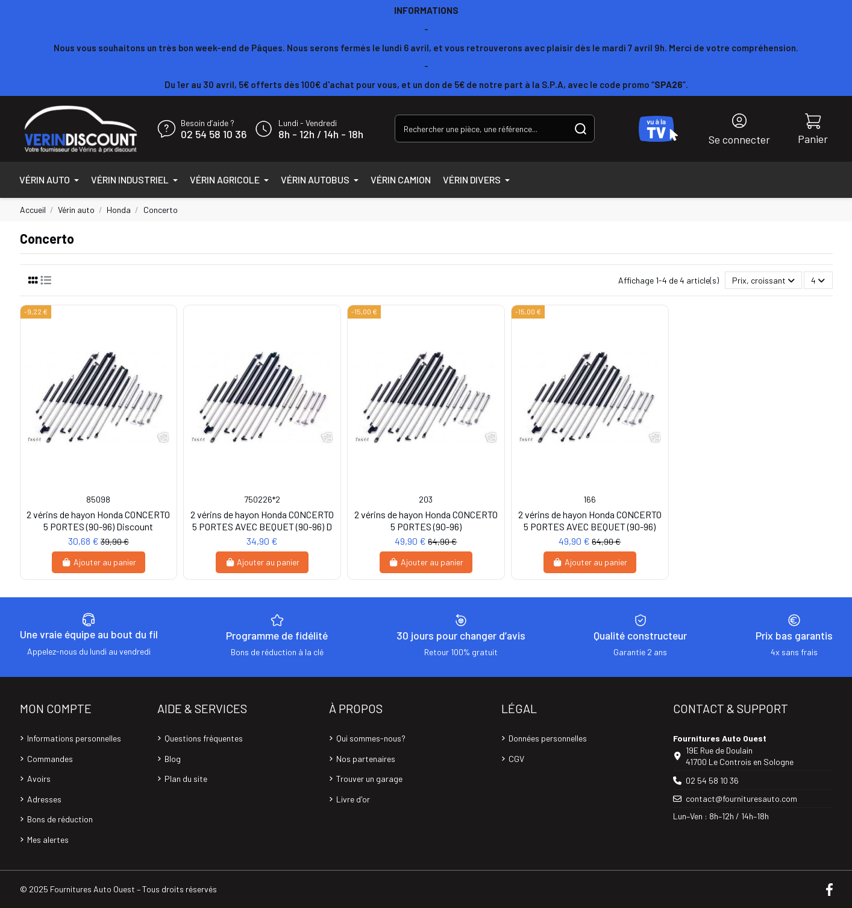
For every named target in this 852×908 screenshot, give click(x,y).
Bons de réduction (60, 819)
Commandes (50, 759)
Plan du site (185, 778)
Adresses (44, 799)
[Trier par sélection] (763, 280)
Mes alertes (48, 839)
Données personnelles (548, 738)
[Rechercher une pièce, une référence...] (580, 128)
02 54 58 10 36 (213, 135)
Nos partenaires (365, 759)
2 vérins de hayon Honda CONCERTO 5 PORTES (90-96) (426, 520)
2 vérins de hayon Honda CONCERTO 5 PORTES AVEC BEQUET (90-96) (590, 520)
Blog (172, 759)
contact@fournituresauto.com (741, 798)
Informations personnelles (74, 738)
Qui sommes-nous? (371, 738)
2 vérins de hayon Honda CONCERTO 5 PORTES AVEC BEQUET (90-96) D (262, 520)
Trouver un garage (369, 778)
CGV (516, 759)
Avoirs (39, 778)
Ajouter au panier (98, 562)
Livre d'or (353, 799)
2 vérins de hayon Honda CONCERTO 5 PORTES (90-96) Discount (98, 520)
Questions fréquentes (203, 738)
